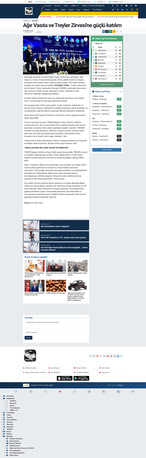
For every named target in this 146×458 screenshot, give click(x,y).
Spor (78, 10)
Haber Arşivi (104, 372)
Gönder (28, 338)
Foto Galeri (9, 413)
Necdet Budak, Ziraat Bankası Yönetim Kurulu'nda (35, 294)
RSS (26, 385)
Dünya (66, 6)
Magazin (86, 10)
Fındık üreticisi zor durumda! (55, 293)
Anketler (8, 429)
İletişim (47, 10)
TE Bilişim (120, 385)
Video (7, 415)
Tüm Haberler (97, 10)
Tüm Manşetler (54, 372)
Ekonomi (57, 6)
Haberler (26, 21)
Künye (56, 10)
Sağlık (63, 10)
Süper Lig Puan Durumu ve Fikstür (34, 372)
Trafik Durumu (104, 368)
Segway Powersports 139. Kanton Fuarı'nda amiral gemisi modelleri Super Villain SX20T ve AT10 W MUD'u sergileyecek (76, 296)
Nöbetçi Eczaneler (30, 368)
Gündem (48, 6)
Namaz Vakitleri (80, 368)
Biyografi (8, 427)
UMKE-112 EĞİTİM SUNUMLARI (93, 6)
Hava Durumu (53, 368)
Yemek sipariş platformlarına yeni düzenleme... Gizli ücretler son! (34, 274)
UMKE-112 (75, 6)
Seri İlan (8, 422)
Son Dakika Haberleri (81, 372)
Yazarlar (8, 417)
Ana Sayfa (8, 396)
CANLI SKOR (106, 150)
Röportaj (8, 424)
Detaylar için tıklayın (107, 84)
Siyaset (71, 10)
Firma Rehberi (10, 420)
